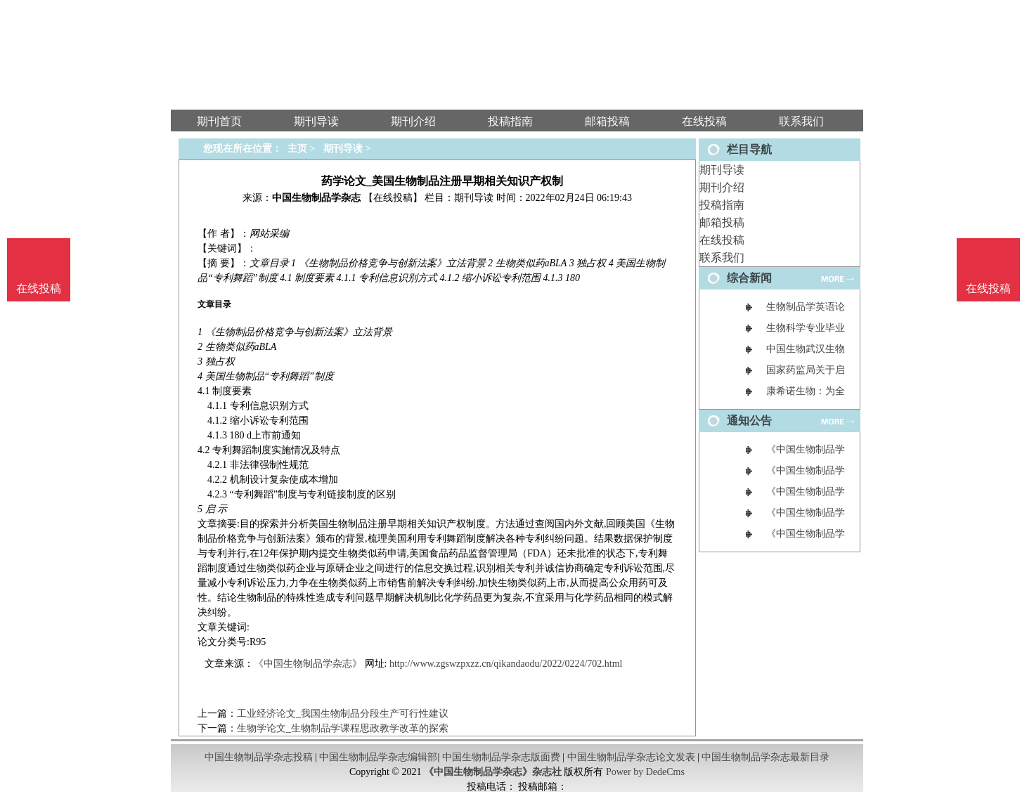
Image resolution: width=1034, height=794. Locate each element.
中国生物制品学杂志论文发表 (631, 757)
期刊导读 (721, 170)
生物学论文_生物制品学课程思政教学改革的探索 (342, 728)
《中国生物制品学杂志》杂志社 (493, 772)
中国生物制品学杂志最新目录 (765, 757)
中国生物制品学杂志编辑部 (378, 757)
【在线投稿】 (392, 198)
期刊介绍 (721, 187)
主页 (297, 148)
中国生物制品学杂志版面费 (501, 757)
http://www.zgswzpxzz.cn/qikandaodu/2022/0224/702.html (506, 663)
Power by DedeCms (645, 772)
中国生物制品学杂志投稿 (259, 757)
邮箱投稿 (721, 222)
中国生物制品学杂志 (316, 198)
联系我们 (721, 257)
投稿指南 (721, 205)
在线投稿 (721, 240)
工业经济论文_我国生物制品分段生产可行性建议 (342, 713)
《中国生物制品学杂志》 (308, 663)
